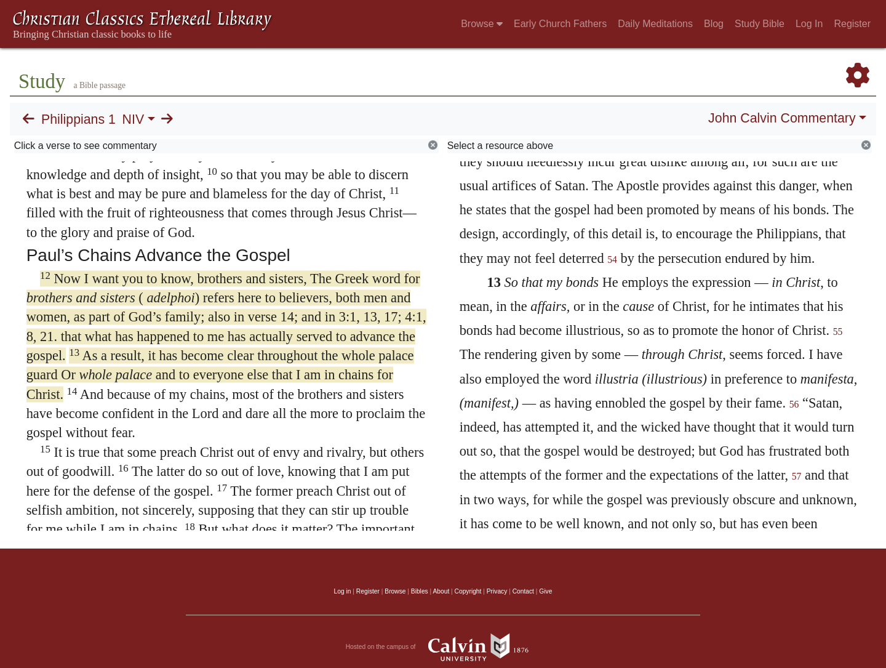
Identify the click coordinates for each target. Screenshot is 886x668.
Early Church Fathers (560, 23)
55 (838, 331)
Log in (342, 591)
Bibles (419, 591)
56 (794, 404)
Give (545, 591)
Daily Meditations (655, 23)
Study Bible (759, 23)
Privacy (497, 591)
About (441, 591)
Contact (523, 591)
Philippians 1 (78, 119)
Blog (714, 23)
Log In (809, 23)
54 (612, 259)
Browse (482, 23)
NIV (133, 119)
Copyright (468, 591)
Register (852, 23)
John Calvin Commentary (781, 118)
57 (797, 476)
